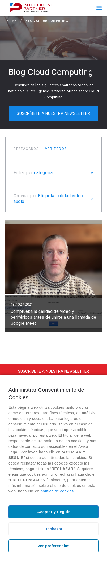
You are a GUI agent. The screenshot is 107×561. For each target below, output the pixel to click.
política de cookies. (58, 491)
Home (11, 20)
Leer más (53, 276)
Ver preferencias (54, 546)
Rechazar (54, 529)
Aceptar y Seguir (53, 512)
